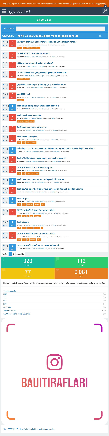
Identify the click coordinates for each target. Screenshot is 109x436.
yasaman (54, 97)
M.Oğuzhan (55, 192)
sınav (28, 142)
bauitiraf (54, 139)
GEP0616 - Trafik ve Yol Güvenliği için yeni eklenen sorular (31, 429)
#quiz (32, 48)
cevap (33, 142)
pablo (53, 45)
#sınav (19, 48)
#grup (37, 48)
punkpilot (53, 87)
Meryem (55, 130)
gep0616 (26, 48)
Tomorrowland (56, 161)
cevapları (20, 100)
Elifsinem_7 (54, 76)
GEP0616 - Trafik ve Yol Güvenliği (34, 45)
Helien (53, 56)
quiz (24, 204)
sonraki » (20, 254)
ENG (5, 294)
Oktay (53, 201)
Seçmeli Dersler (9, 311)
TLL (4, 297)
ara (24, 142)
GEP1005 (7, 307)
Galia (53, 109)
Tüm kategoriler (9, 291)
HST (5, 301)
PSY (5, 304)
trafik (26, 121)
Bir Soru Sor (44, 19)
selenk (53, 66)
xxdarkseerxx (56, 151)
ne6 (54, 248)
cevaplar (37, 204)
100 (43, 204)
